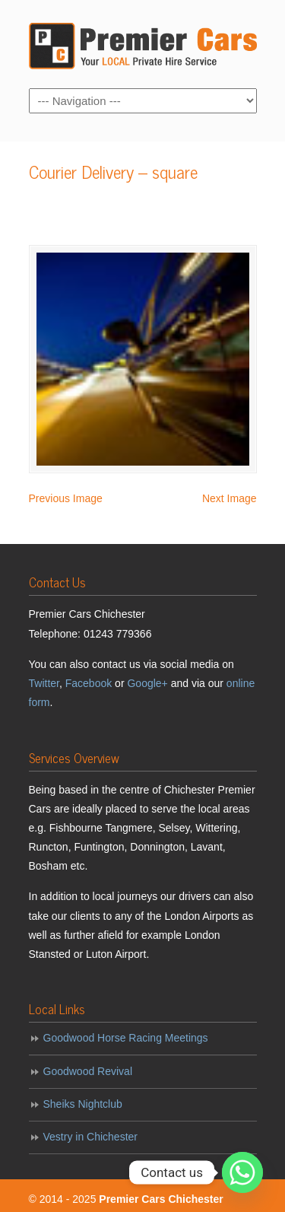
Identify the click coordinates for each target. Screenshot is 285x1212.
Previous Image (66, 498)
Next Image (229, 498)
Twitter (44, 683)
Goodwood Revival (88, 1071)
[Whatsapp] (242, 1172)
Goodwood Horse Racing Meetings (125, 1038)
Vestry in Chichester (90, 1137)
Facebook (88, 683)
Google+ (147, 683)
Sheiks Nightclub (82, 1104)
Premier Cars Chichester (143, 43)
